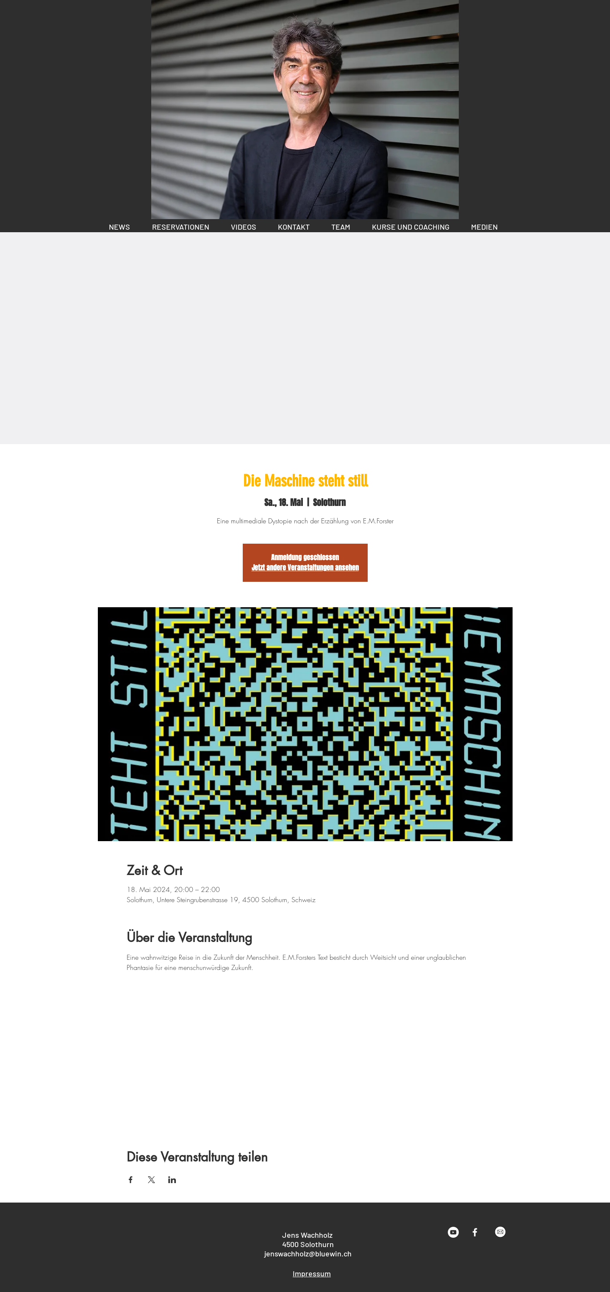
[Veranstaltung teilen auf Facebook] (131, 1179)
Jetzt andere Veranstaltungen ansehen (305, 567)
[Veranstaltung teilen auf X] (151, 1179)
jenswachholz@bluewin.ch (308, 1253)
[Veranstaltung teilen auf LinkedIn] (172, 1179)
